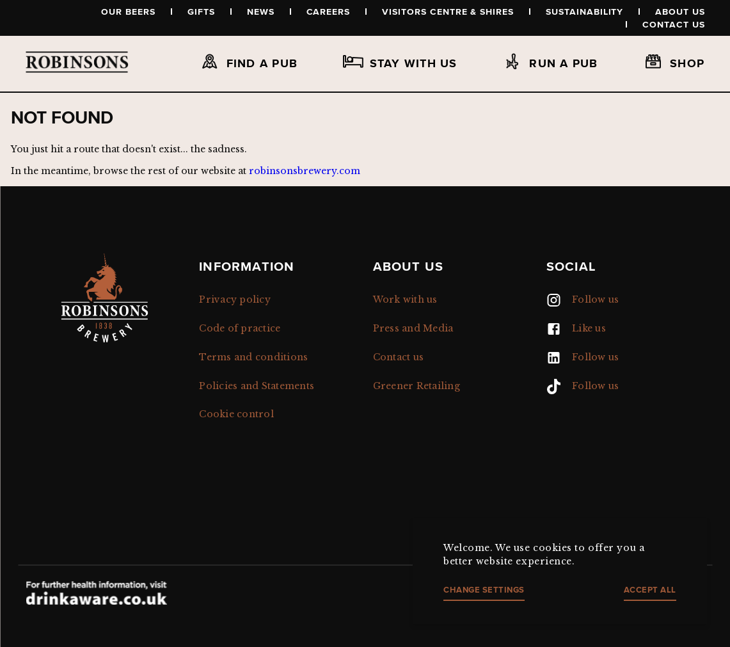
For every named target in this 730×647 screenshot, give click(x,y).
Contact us (673, 24)
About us (680, 11)
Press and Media (413, 328)
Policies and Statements (256, 386)
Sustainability (584, 11)
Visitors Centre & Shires (448, 11)
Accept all (650, 590)
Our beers (128, 11)
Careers (328, 11)
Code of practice (239, 328)
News (260, 11)
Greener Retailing (416, 386)
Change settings (484, 590)
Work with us (405, 299)
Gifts (201, 11)
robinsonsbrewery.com (304, 171)
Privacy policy (235, 299)
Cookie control (236, 414)
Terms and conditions (253, 357)
